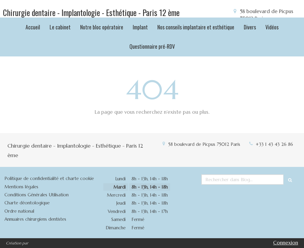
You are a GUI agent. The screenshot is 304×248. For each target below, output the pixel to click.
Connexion (285, 242)
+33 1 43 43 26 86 (274, 144)
